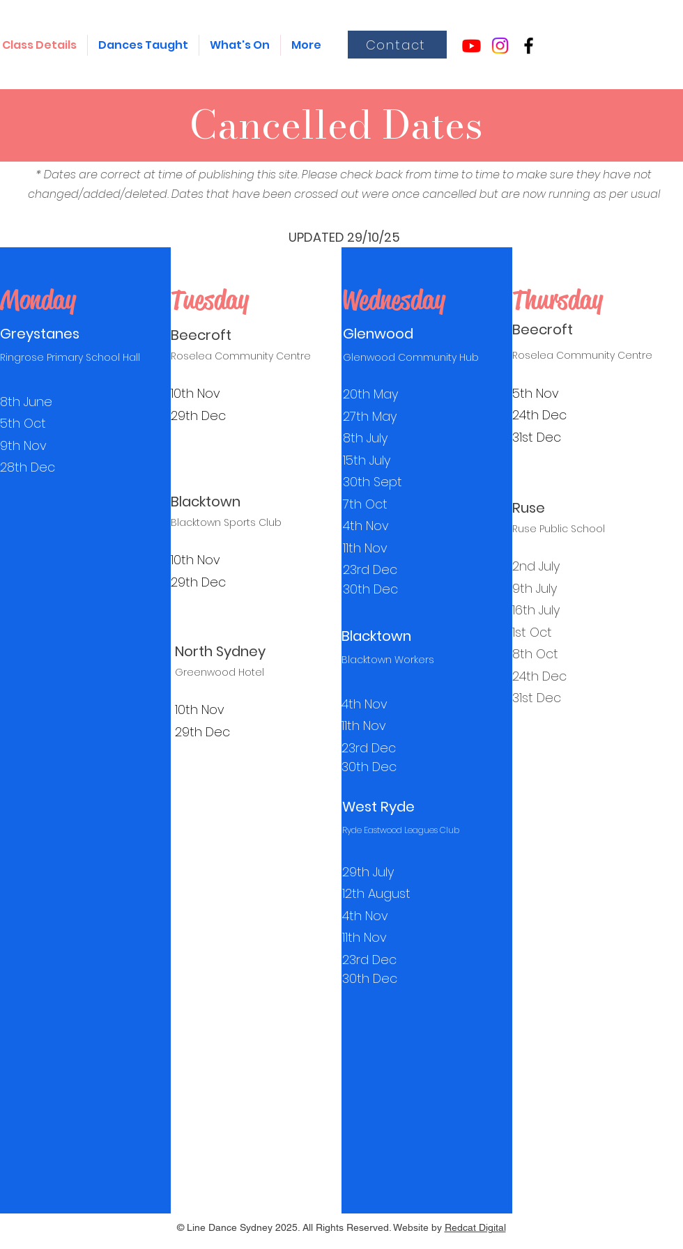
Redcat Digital (475, 1227)
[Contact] (397, 45)
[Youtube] (471, 45)
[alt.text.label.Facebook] (528, 45)
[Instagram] (500, 45)
